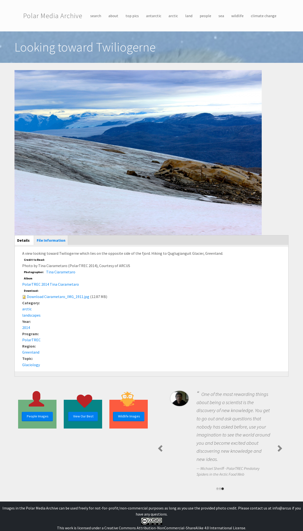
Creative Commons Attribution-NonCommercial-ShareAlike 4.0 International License (174, 527)
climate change (263, 15)
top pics (132, 15)
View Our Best (83, 416)
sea (221, 15)
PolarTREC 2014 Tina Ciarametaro (50, 284)
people (205, 15)
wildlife (237, 15)
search (95, 15)
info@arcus (281, 508)
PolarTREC (31, 339)
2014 (26, 327)
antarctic (153, 15)
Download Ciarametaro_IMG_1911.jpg (58, 296)
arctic (173, 15)
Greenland (30, 352)
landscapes (31, 315)
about (113, 15)
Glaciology (31, 364)
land (188, 15)
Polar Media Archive (52, 15)
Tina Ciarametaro (60, 271)
